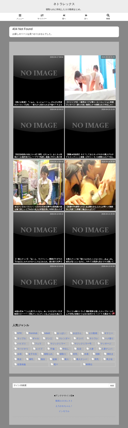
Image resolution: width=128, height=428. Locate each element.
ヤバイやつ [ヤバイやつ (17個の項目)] (22, 349)
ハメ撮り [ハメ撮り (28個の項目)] (109, 338)
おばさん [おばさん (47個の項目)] (77, 333)
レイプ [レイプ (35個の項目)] (39, 349)
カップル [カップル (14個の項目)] (21, 338)
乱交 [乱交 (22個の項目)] (79, 349)
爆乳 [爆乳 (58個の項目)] (31, 359)
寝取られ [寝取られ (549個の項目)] (48, 354)
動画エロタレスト (64, 401)
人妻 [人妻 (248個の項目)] (91, 349)
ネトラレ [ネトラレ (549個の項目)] (94, 338)
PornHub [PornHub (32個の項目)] (33, 333)
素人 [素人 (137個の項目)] (67, 359)
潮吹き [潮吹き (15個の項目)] (110, 354)
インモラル (64, 411)
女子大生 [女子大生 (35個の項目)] (32, 354)
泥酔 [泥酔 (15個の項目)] (98, 354)
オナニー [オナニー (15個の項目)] (108, 333)
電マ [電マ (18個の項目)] (56, 364)
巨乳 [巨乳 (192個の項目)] (75, 354)
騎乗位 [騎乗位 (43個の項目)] (89, 364)
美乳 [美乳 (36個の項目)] (97, 359)
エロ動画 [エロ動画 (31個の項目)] (93, 333)
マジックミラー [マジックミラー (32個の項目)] (57, 343)
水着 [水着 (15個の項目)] (86, 354)
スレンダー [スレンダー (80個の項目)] (64, 338)
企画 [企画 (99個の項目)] (19, 354)
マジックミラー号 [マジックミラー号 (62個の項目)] (82, 343)
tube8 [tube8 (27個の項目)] (47, 333)
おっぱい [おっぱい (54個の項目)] (61, 333)
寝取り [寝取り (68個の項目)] (63, 354)
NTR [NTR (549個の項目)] (19, 333)
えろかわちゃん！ (64, 406)
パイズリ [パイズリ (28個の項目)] (21, 343)
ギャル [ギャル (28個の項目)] (36, 338)
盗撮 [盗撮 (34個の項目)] (55, 359)
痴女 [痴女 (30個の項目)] (43, 359)
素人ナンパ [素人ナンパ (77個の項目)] (81, 359)
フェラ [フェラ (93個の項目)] (38, 343)
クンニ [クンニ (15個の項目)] (49, 338)
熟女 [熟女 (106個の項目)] (19, 359)
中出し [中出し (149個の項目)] (66, 349)
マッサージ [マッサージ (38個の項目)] (105, 343)
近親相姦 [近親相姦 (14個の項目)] (21, 364)
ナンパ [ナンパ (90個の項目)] (79, 338)
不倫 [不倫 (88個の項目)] (52, 349)
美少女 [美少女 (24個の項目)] (109, 359)
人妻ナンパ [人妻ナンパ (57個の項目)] (107, 349)
